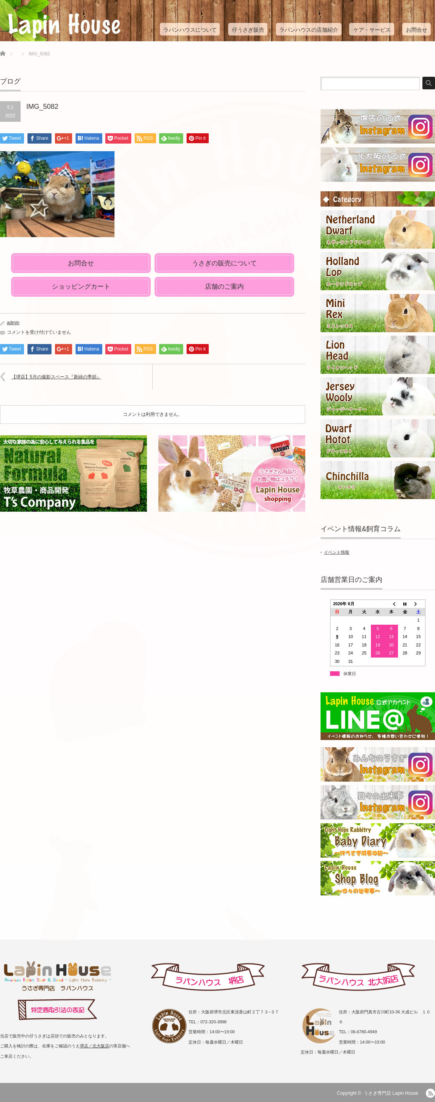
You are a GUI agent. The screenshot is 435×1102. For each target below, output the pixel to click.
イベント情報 (336, 552)
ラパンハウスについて (190, 30)
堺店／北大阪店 (94, 1046)
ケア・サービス (372, 30)
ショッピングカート (81, 286)
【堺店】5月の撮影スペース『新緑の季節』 (56, 377)
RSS (430, 1093)
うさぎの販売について (224, 263)
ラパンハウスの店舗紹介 (308, 30)
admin (13, 322)
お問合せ (416, 30)
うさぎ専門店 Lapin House (391, 1093)
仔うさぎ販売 (248, 30)
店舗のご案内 (224, 286)
